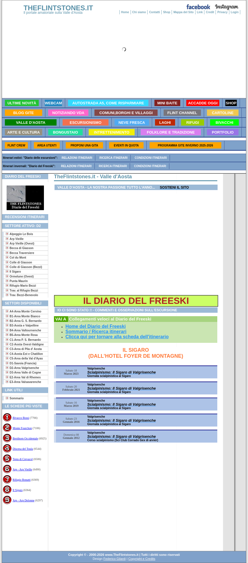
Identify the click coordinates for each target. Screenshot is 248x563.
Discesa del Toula (23, 448)
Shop (166, 12)
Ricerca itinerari (113, 157)
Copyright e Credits (141, 558)
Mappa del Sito (183, 12)
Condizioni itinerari (151, 157)
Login (235, 12)
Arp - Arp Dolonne (23, 500)
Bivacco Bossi (21, 417)
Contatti (154, 12)
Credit (210, 12)
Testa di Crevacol (23, 459)
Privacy (222, 12)
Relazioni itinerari (77, 157)
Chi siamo (139, 12)
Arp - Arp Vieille (22, 469)
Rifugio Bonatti (22, 479)
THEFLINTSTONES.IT (58, 8)
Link (200, 12)
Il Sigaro (18, 490)
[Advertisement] (23, 529)
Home (125, 12)
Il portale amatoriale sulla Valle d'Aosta (53, 13)
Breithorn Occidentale (25, 438)
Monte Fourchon (22, 428)
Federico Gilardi (114, 558)
